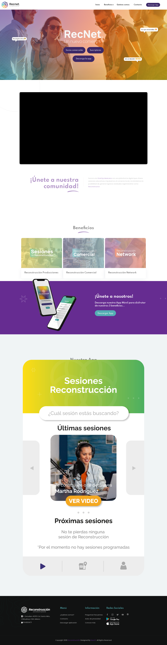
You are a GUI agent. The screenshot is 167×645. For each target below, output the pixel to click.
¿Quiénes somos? (67, 615)
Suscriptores (95, 50)
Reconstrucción (74, 640)
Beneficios (108, 5)
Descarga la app (83, 59)
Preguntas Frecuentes (94, 615)
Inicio (97, 5)
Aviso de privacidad (93, 619)
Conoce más (90, 623)
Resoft (93, 640)
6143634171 (27, 622)
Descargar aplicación (68, 623)
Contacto (138, 5)
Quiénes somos (123, 5)
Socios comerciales (74, 50)
